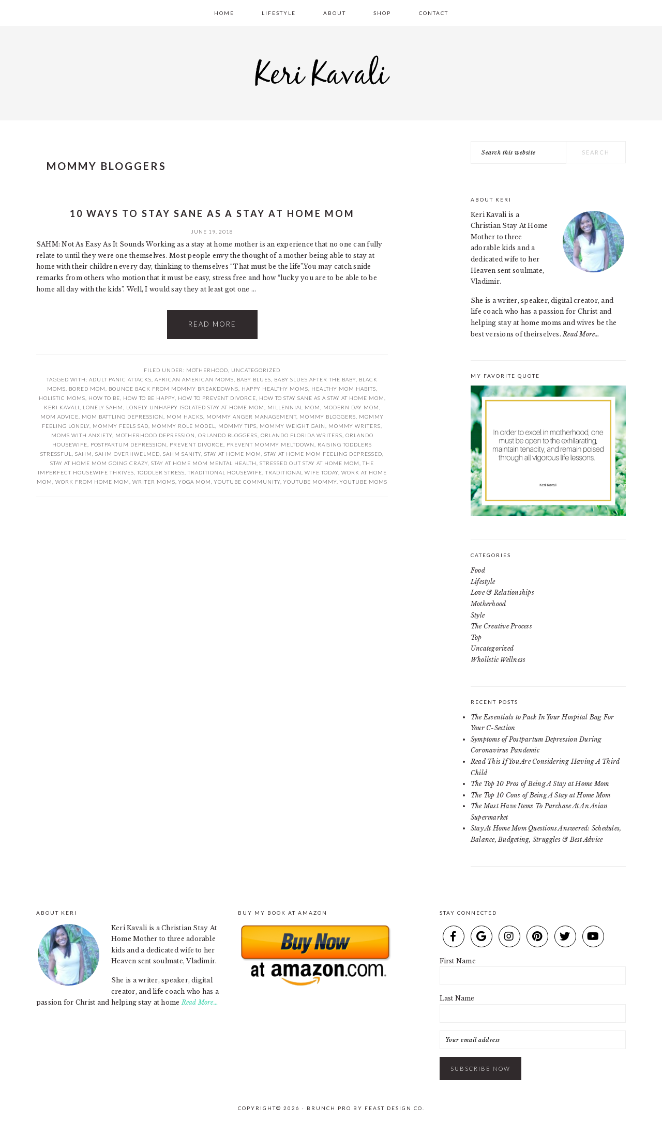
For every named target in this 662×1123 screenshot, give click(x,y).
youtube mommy (310, 482)
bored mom (87, 389)
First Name (458, 961)
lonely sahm (103, 407)
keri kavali (62, 407)
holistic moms (62, 398)
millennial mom (293, 407)
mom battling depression (122, 416)
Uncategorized (255, 370)
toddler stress (161, 472)
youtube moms (363, 482)
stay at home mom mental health (204, 463)
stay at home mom (232, 454)
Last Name (457, 998)
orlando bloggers (228, 435)
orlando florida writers (301, 435)
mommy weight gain (292, 426)
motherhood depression (155, 435)
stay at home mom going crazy (99, 463)
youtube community (247, 482)
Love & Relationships (502, 592)
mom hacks (185, 416)
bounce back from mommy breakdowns (173, 389)
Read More (212, 324)
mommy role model (183, 426)
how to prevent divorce (217, 398)
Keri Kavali (331, 70)
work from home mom (92, 482)
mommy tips (237, 426)
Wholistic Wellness (498, 660)
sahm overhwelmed (127, 454)
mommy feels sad (120, 426)
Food (478, 570)
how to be (104, 398)
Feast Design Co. (395, 1108)
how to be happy (149, 398)
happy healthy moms (275, 389)
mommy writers (354, 426)
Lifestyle (483, 582)
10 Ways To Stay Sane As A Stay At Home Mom (212, 213)
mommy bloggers (327, 416)
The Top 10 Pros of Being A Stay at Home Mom (540, 784)
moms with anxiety (81, 435)
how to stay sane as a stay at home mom (321, 398)
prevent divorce (196, 444)
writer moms (153, 482)
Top (476, 637)
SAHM (83, 454)
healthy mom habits (343, 389)
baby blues (254, 379)
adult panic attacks (120, 379)
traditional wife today (301, 472)
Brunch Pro (329, 1108)
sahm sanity (182, 454)
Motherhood (207, 370)
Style (478, 615)
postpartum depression (129, 444)
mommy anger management (251, 416)
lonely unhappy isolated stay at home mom (195, 407)
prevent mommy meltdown (270, 444)
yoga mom (194, 482)
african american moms (194, 379)
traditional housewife (225, 472)
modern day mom (351, 407)
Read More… (581, 334)
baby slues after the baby (315, 379)
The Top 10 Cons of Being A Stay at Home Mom (540, 795)
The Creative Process (501, 626)
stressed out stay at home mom (309, 463)
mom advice (59, 416)
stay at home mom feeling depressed (323, 454)
